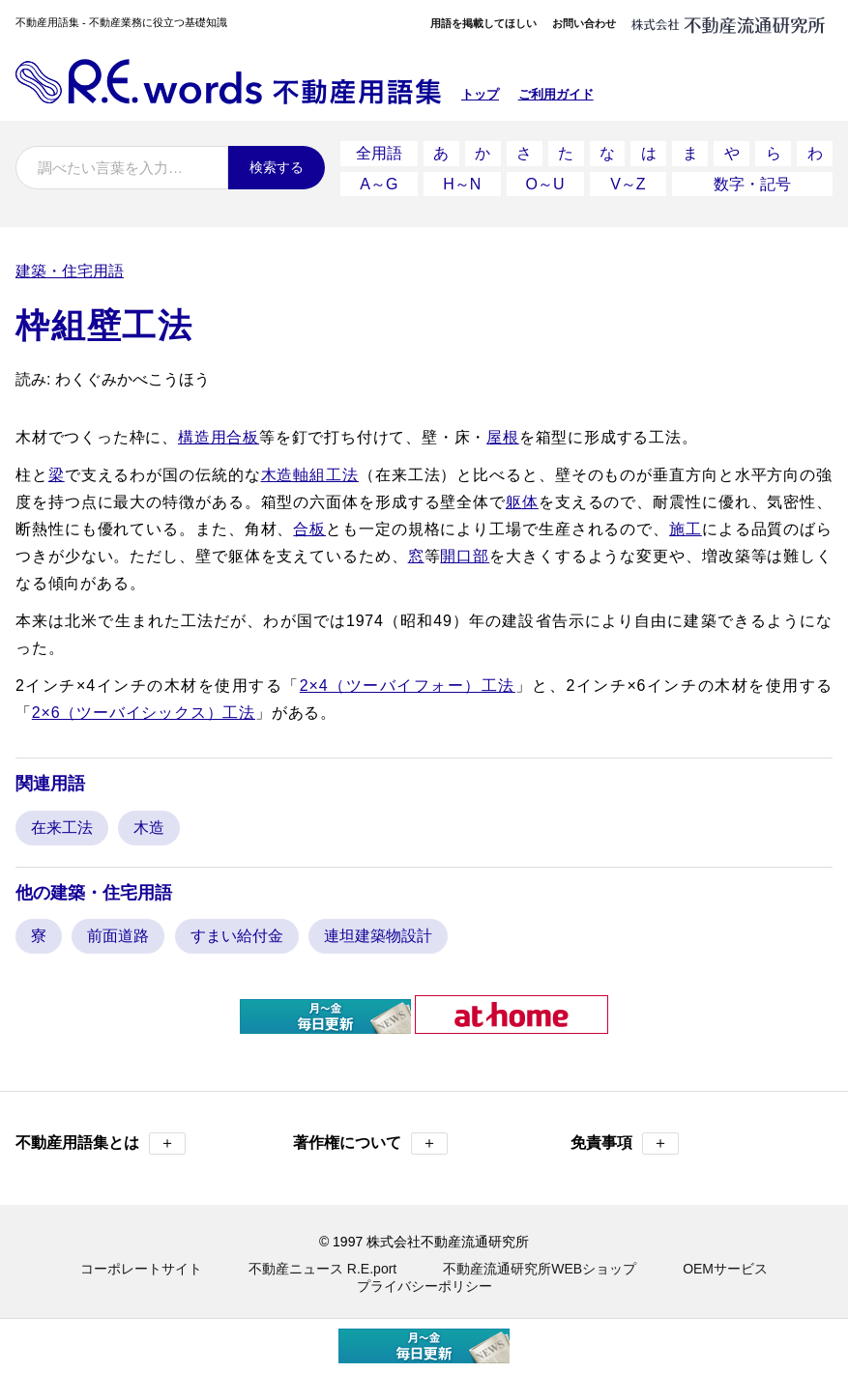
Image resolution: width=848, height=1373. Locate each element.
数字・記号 (752, 183)
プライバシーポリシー (424, 1285)
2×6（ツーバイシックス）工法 (143, 711)
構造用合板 (218, 436)
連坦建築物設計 (378, 935)
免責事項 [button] (624, 1142)
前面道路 (118, 935)
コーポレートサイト (141, 1267)
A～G (378, 183)
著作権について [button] (370, 1142)
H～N (462, 183)
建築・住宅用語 (69, 270)
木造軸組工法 (310, 474)
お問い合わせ (584, 23)
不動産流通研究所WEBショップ (539, 1267)
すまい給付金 (236, 935)
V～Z (627, 183)
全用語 (379, 153)
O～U (545, 183)
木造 (148, 826)
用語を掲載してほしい (483, 23)
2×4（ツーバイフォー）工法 (407, 684)
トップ (480, 94)
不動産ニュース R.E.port (322, 1267)
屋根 (502, 436)
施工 (685, 528)
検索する (276, 167)
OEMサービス (725, 1267)
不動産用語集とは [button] (100, 1142)
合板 (309, 528)
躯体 (522, 501)
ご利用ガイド (556, 94)
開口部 (464, 555)
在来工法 (62, 826)
